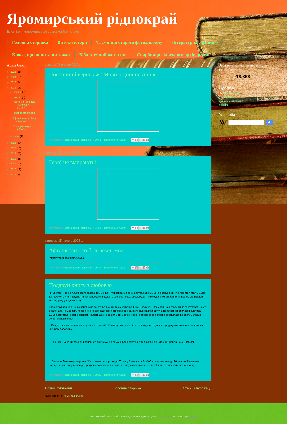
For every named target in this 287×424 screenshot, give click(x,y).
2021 (14, 142)
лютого (17, 97)
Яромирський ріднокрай (92, 18)
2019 (14, 153)
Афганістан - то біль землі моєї (87, 250)
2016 (14, 169)
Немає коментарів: (115, 139)
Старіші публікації (197, 388)
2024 (14, 76)
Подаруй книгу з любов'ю (80, 285)
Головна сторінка (30, 42)
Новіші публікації (58, 388)
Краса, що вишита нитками (41, 54)
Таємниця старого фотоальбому (129, 42)
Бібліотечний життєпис (103, 54)
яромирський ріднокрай (231, 95)
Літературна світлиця (194, 42)
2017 (14, 164)
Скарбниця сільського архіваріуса (172, 54)
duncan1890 (165, 416)
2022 (14, 87)
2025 (14, 71)
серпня (17, 92)
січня (16, 136)
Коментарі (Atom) (74, 395)
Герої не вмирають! (72, 162)
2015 (14, 174)
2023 (14, 82)
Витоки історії (72, 42)
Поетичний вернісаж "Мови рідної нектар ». (103, 74)
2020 (14, 148)
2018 (14, 158)
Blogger (194, 416)
